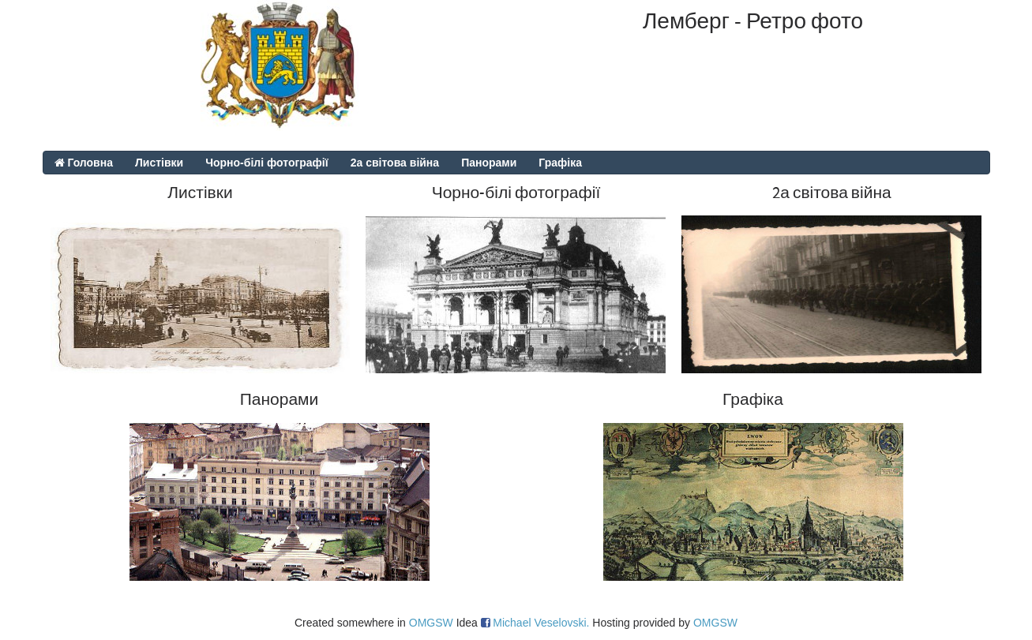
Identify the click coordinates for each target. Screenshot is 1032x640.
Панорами (488, 162)
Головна (83, 162)
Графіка (560, 162)
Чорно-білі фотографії (266, 162)
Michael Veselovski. (541, 622)
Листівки (159, 162)
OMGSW (431, 622)
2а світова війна (395, 162)
